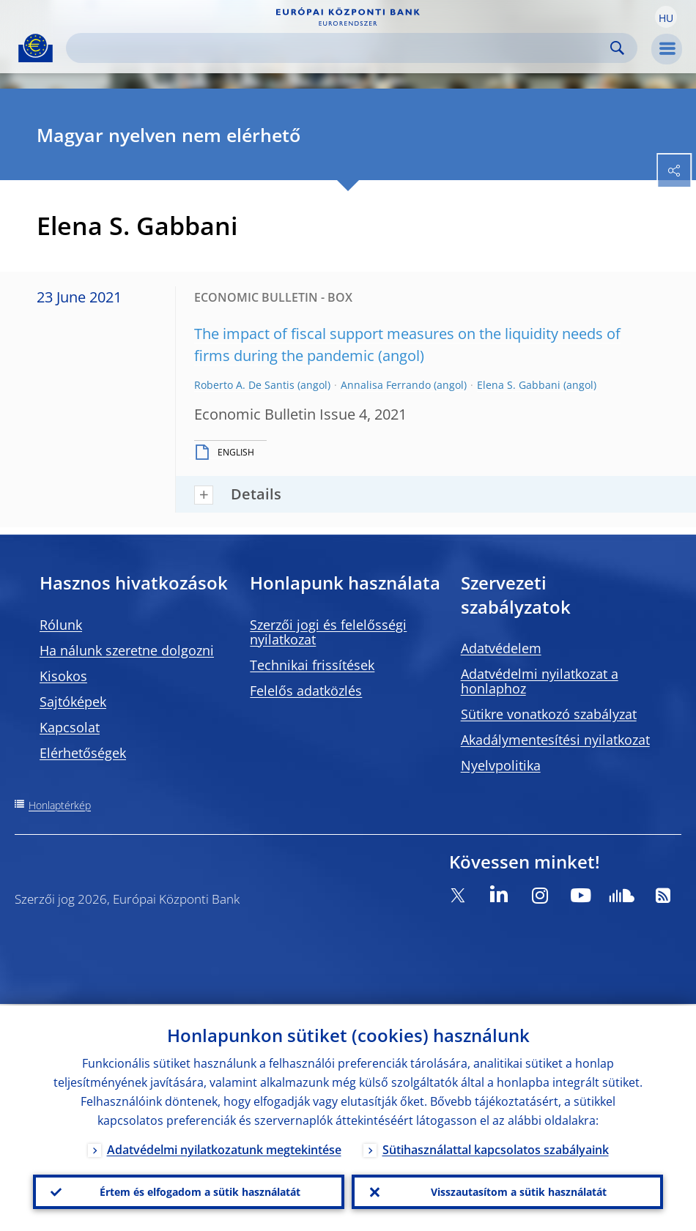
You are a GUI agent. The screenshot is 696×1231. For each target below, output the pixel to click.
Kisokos (63, 676)
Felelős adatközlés (306, 690)
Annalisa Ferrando (386, 385)
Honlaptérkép (60, 805)
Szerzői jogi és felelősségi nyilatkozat (328, 632)
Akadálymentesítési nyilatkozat (555, 739)
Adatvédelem (501, 648)
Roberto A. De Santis (244, 385)
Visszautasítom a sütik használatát (519, 1191)
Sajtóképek (73, 701)
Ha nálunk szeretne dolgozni (127, 650)
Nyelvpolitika (501, 765)
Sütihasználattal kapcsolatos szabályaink (495, 1148)
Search (617, 48)
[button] (666, 17)
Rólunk (61, 624)
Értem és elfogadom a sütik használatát (200, 1191)
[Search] (340, 48)
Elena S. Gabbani (518, 385)
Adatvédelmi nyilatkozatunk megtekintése (224, 1148)
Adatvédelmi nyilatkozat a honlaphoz (539, 681)
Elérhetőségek (83, 753)
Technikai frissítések (312, 665)
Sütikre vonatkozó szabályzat (549, 714)
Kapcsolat (70, 727)
